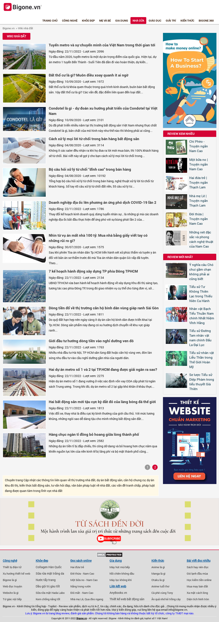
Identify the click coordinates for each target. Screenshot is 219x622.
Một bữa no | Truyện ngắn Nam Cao (198, 164)
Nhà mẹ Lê (76, 599)
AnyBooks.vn (118, 593)
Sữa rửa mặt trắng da (50, 573)
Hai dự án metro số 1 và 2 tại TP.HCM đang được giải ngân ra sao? (103, 369)
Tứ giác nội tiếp (12, 599)
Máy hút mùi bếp (120, 567)
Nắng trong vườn (80, 586)
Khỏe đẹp (88, 20)
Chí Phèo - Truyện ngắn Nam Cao (198, 146)
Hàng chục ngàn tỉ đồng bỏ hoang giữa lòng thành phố (94, 434)
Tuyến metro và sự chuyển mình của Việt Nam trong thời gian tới (102, 45)
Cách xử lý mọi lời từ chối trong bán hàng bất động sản (94, 138)
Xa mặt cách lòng (197, 593)
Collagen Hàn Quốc (49, 567)
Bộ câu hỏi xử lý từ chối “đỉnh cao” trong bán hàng (90, 169)
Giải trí (171, 20)
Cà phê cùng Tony (162, 593)
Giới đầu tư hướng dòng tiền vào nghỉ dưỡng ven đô (91, 340)
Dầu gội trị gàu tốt (48, 586)
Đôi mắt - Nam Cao (81, 593)
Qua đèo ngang (94, 599)
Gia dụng (121, 20)
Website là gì (10, 593)
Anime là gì (158, 567)
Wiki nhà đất (25, 28)
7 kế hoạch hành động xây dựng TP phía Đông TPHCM (93, 271)
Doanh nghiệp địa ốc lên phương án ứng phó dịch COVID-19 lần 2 (102, 202)
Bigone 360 (206, 20)
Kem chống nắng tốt (48, 599)
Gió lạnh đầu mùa (197, 573)
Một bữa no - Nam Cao (84, 580)
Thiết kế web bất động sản (127, 599)
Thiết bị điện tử (12, 567)
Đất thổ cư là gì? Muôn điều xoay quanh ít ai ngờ (88, 75)
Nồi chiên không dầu (122, 573)
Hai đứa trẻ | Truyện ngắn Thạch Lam (198, 182)
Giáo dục (155, 20)
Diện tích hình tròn (198, 599)
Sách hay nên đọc (198, 567)
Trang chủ (50, 20)
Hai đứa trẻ (77, 567)
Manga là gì (158, 573)
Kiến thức (187, 20)
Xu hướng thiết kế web (16, 573)
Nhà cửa (138, 20)
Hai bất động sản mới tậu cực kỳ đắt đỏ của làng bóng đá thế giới (102, 401)
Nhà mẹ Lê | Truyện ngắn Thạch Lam (198, 200)
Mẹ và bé (105, 20)
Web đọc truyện (12, 586)
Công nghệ (69, 20)
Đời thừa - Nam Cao (82, 573)
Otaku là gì (157, 580)
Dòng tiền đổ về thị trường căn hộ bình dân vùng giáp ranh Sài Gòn (104, 307)
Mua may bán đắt (197, 586)
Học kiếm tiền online (199, 580)
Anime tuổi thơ (160, 586)
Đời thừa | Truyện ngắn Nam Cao (198, 219)
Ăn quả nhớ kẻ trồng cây (166, 599)
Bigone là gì (10, 580)
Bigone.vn (9, 28)
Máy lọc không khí (121, 580)
